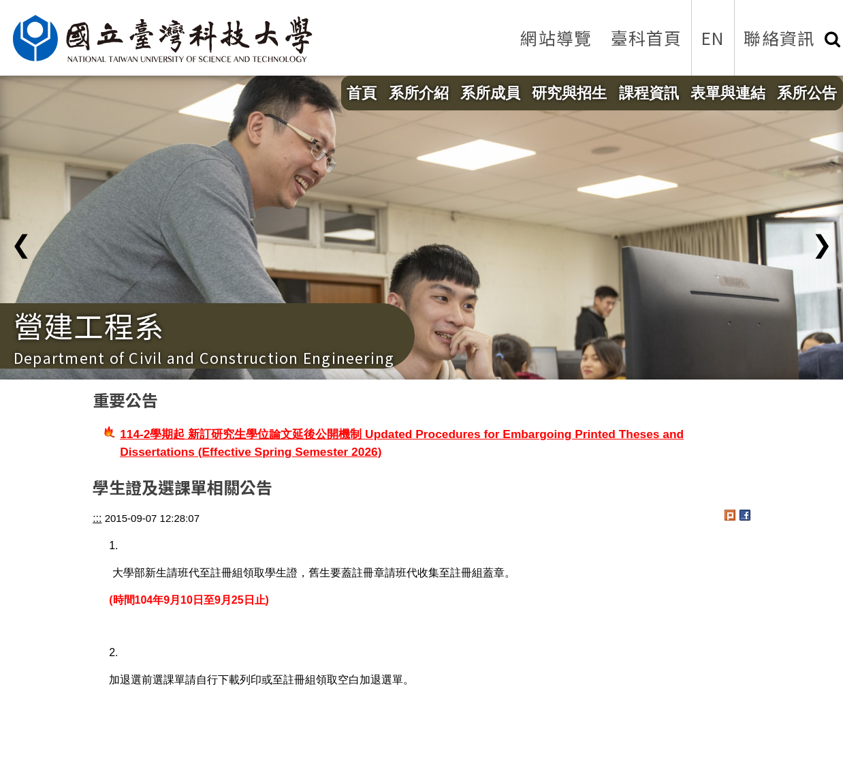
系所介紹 (419, 93)
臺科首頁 (646, 37)
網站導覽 (556, 37)
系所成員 (490, 93)
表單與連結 (727, 93)
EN (713, 37)
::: (97, 518)
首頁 (362, 93)
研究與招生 (569, 93)
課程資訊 (649, 93)
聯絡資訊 (779, 37)
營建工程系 (89, 325)
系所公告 (807, 93)
